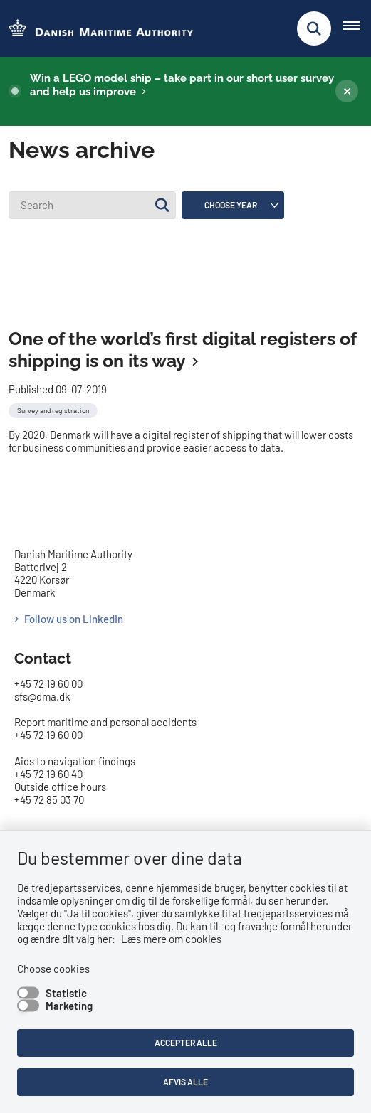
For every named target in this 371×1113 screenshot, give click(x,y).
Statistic (66, 992)
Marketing (69, 1005)
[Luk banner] (346, 91)
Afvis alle (185, 1082)
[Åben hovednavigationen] (357, 28)
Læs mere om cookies (171, 938)
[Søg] (162, 205)
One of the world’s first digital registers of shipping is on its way (182, 291)
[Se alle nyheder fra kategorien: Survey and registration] (54, 350)
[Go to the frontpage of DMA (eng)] (97, 28)
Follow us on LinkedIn (73, 560)
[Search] (92, 205)
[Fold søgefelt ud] (314, 28)
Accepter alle (186, 1043)
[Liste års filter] (233, 205)
